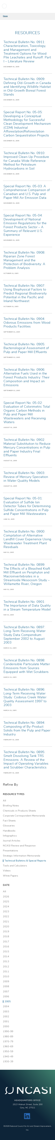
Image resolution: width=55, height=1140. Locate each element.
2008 (6, 986)
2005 (8, 1001)
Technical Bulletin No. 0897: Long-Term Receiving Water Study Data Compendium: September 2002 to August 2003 (25, 635)
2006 (6, 996)
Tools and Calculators (15, 866)
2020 (6, 926)
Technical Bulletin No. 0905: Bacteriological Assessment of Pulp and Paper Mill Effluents (26, 348)
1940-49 (8, 1056)
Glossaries (9, 826)
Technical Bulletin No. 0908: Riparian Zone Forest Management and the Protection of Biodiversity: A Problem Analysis (24, 260)
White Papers (10, 876)
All (4, 801)
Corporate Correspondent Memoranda (24, 816)
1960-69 (8, 1046)
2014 (6, 956)
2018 (6, 936)
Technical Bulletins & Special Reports (25, 861)
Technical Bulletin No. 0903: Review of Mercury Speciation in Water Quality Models (26, 476)
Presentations (10, 850)
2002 (6, 1016)
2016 (6, 946)
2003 (6, 1011)
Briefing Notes (11, 805)
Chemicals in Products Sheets (19, 811)
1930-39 (8, 1061)
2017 (6, 941)
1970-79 (8, 1041)
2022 (6, 916)
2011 (6, 971)
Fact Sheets (9, 821)
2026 (6, 896)
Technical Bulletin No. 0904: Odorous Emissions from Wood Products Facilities (27, 322)
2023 (6, 911)
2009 (6, 981)
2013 (6, 961)
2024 (6, 906)
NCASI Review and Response (19, 846)
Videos (7, 870)
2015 (6, 951)
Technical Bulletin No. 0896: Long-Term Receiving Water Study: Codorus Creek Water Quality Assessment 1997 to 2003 (25, 697)
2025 (6, 901)
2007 (6, 991)
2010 (6, 976)
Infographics (10, 836)
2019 (6, 931)
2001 (6, 1021)
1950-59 (8, 1051)
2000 (6, 1026)
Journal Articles (11, 841)
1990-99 (8, 1031)
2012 (6, 966)
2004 (6, 1006)
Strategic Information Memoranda (21, 856)
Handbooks (9, 831)
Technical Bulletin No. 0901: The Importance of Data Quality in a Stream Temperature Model (27, 605)
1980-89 (8, 1036)
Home (5, 16)
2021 (6, 921)
